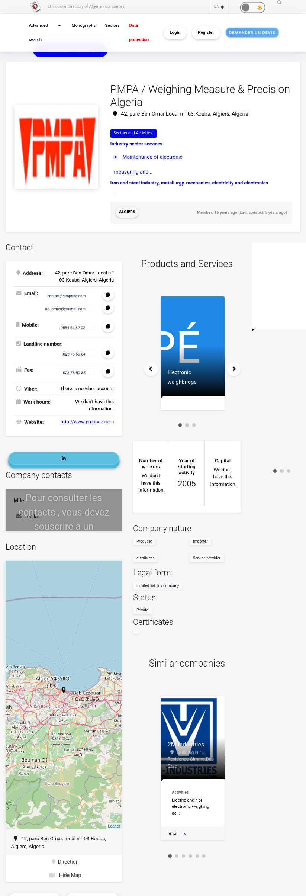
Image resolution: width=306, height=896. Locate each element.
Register (206, 32)
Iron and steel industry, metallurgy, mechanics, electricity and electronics (189, 181)
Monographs (84, 25)
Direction (65, 860)
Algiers (127, 211)
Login (175, 32)
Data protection (137, 32)
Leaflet (114, 824)
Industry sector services (136, 143)
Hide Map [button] (64, 873)
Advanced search (38, 32)
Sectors (112, 25)
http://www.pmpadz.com (87, 420)
